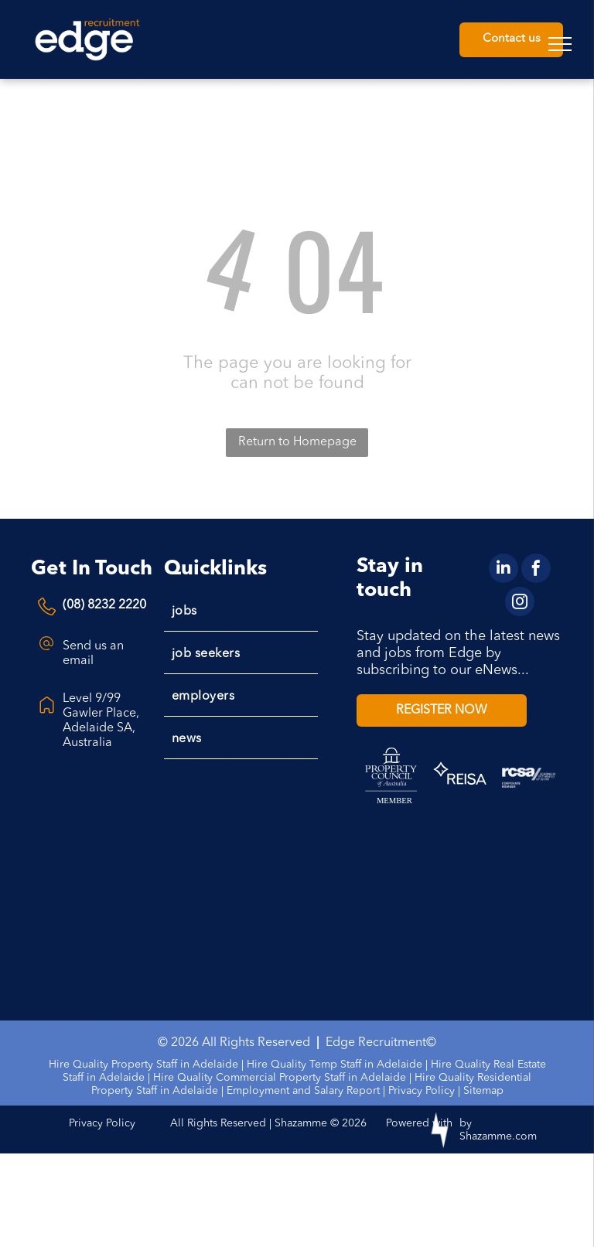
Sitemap (483, 1090)
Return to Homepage (297, 442)
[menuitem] (241, 610)
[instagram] (519, 603)
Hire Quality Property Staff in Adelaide (143, 1064)
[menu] (560, 44)
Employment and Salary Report (303, 1090)
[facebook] (536, 570)
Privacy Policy (421, 1090)
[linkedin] (503, 570)
